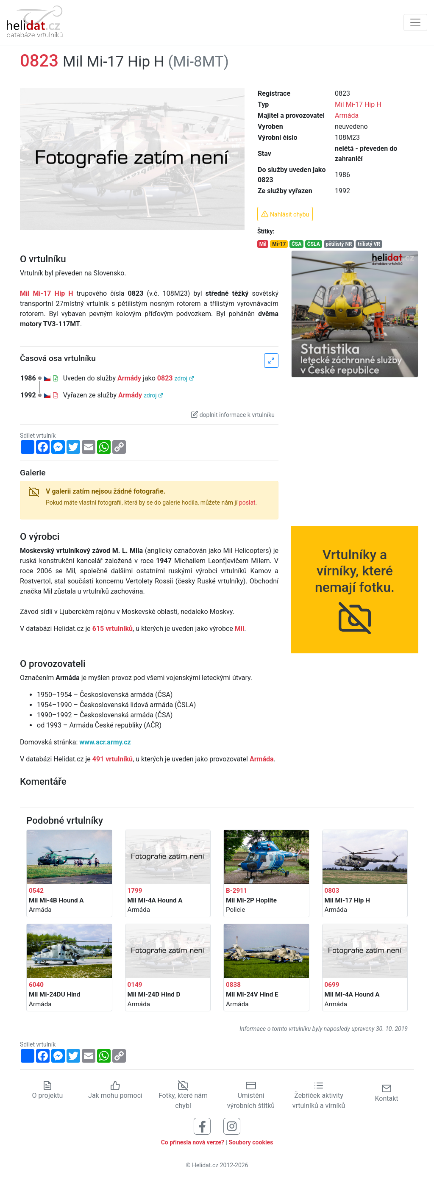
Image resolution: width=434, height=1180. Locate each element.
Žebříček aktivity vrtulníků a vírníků (318, 1095)
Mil (263, 244)
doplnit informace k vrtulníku (233, 414)
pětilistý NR (339, 244)
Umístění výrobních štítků (251, 1095)
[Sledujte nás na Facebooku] (202, 1126)
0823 (165, 378)
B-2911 (237, 890)
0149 (135, 984)
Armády (129, 378)
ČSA (296, 244)
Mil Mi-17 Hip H (358, 104)
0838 (233, 984)
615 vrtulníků (112, 629)
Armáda (347, 115)
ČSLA (313, 244)
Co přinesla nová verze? (192, 1142)
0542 (36, 890)
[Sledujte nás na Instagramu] (231, 1126)
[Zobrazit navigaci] (415, 22)
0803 (332, 890)
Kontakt (386, 1092)
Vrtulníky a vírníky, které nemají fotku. (355, 584)
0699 (332, 984)
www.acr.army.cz (105, 742)
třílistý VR (369, 244)
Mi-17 (279, 244)
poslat (247, 502)
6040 (36, 984)
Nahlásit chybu (285, 214)
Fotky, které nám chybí (183, 1095)
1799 (135, 890)
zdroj (184, 378)
